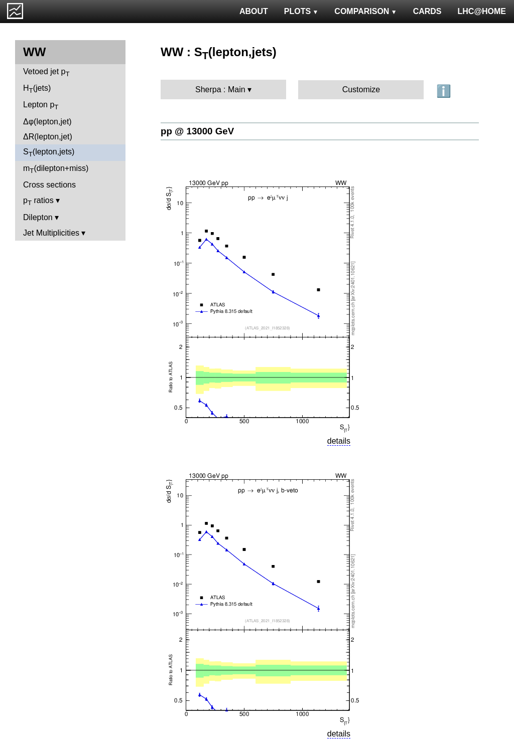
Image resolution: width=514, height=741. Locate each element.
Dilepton (38, 217)
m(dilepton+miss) (55, 169)
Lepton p (40, 105)
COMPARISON (365, 11)
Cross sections (49, 184)
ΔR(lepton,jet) (47, 136)
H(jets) (37, 89)
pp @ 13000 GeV (197, 131)
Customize (361, 89)
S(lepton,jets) (48, 152)
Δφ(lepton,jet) (47, 121)
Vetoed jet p (46, 72)
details (338, 441)
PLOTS (301, 11)
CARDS (427, 11)
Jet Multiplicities (51, 233)
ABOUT (253, 11)
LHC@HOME (482, 11)
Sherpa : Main (220, 89)
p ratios (38, 201)
